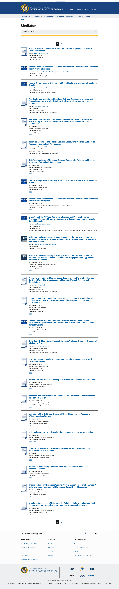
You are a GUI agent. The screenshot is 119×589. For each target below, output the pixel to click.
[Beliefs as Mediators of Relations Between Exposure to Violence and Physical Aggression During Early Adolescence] (24, 148)
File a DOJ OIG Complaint (28, 547)
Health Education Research (42, 224)
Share (98, 10)
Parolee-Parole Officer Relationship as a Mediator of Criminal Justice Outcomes (63, 379)
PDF (30, 425)
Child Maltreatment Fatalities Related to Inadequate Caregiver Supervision (61, 432)
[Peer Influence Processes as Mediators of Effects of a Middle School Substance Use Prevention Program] (24, 68)
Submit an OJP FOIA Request (29, 559)
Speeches (50, 555)
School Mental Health (40, 88)
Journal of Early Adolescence (43, 147)
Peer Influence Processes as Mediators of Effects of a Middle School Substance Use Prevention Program (63, 68)
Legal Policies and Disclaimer (62, 583)
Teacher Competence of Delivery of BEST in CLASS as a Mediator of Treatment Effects (63, 84)
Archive (76, 544)
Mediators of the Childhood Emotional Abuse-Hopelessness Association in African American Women (61, 415)
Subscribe (92, 9)
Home (22, 19)
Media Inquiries (52, 544)
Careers (86, 9)
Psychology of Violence (41, 106)
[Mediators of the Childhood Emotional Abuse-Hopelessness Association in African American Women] (24, 420)
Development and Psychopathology (45, 244)
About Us (72, 9)
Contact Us (80, 9)
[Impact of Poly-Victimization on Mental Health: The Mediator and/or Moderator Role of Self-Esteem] (24, 402)
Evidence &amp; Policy (41, 53)
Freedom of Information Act (88, 583)
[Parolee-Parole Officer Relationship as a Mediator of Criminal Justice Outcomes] (24, 386)
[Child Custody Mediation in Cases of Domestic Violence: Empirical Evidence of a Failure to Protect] (24, 347)
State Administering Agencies (82, 555)
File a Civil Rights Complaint (29, 544)
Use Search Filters (28, 32)
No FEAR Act (75, 583)
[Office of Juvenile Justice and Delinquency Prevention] (72, 577)
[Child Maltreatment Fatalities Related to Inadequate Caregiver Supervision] (24, 439)
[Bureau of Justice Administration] (72, 570)
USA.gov (100, 583)
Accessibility (11, 583)
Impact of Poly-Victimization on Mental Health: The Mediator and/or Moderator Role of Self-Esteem (63, 397)
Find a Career (24, 555)
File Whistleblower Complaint (24, 583)
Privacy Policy (48, 583)
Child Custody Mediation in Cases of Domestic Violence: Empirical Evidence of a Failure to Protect (63, 342)
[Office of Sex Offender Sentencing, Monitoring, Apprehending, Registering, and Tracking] (92, 577)
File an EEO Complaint (27, 552)
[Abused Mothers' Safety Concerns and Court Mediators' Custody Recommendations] (24, 473)
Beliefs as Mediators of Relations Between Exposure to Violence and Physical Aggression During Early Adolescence (62, 143)
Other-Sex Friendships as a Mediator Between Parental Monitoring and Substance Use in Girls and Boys (59, 449)
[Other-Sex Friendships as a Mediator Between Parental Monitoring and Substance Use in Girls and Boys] (24, 455)
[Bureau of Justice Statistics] (82, 571)
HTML (30, 135)
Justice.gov (107, 583)
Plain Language (38, 583)
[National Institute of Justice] (92, 570)
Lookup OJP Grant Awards (81, 547)
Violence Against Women (41, 346)
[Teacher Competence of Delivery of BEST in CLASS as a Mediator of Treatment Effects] (24, 84)
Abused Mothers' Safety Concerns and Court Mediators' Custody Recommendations (57, 468)
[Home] (46, 8)
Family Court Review (40, 285)
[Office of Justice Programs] (25, 8)
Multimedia (51, 547)
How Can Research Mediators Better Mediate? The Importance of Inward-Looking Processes (60, 49)
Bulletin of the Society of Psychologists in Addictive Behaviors (53, 72)
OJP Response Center (80, 552)
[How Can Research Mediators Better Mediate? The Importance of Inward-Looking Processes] (24, 55)
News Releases (52, 552)
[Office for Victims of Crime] (82, 577)
